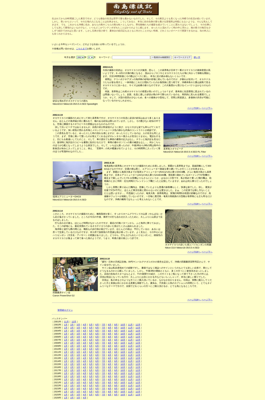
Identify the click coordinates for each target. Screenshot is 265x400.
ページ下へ (206, 108)
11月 (66, 321)
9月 (116, 324)
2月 (72, 324)
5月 (90, 324)
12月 (73, 321)
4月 (84, 324)
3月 (78, 324)
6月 (97, 324)
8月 (109, 324)
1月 (65, 324)
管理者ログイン (65, 310)
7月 (103, 324)
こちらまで (81, 48)
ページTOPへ (194, 108)
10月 (123, 324)
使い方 (197, 57)
